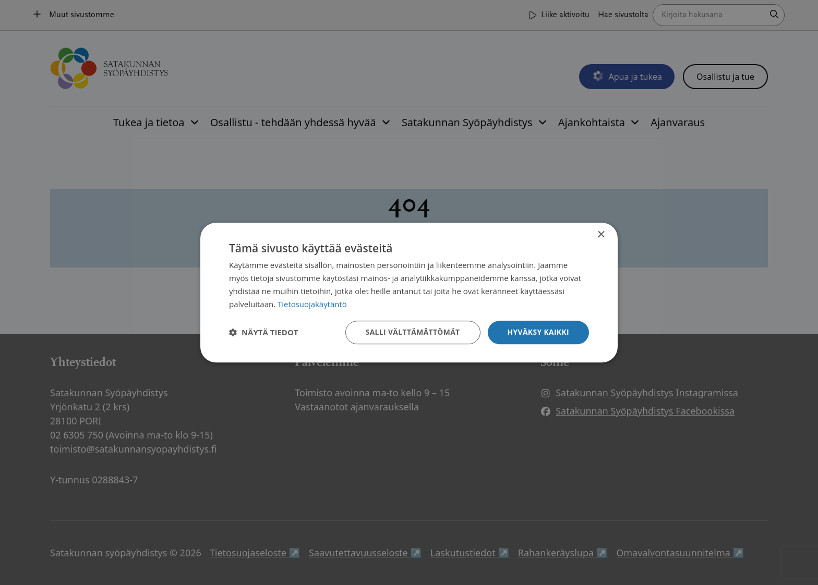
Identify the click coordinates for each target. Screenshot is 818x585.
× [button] (601, 235)
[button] (263, 332)
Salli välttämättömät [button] (411, 332)
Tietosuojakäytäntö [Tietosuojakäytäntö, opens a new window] (312, 304)
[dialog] (409, 292)
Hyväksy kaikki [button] (538, 332)
